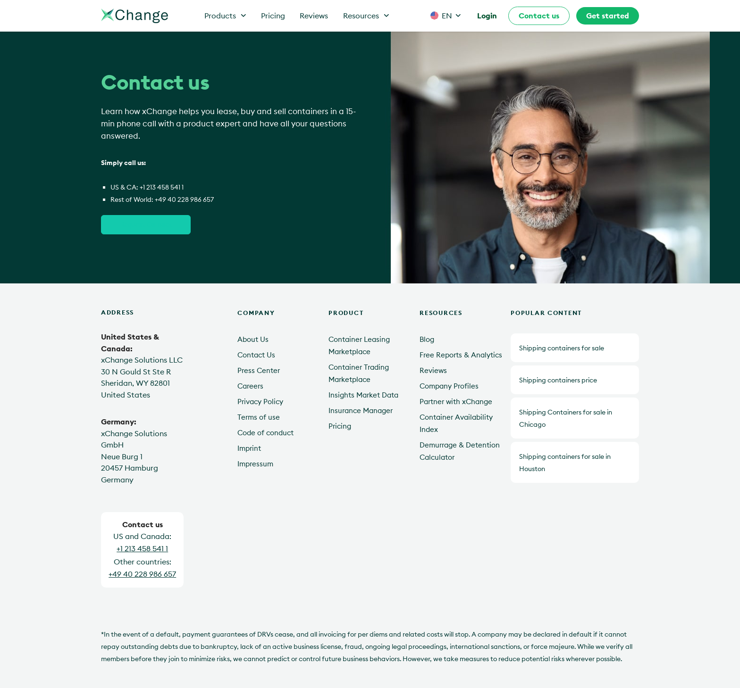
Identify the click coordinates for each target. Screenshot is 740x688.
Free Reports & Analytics (461, 354)
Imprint (249, 448)
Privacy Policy (260, 401)
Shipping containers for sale (561, 348)
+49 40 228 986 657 (184, 199)
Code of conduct (265, 432)
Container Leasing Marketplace (359, 345)
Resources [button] (366, 15)
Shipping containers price (558, 380)
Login (487, 15)
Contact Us (256, 354)
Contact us (539, 15)
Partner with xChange (456, 401)
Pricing (273, 15)
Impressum (255, 463)
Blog (427, 339)
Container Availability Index (456, 423)
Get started (607, 15)
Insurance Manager (360, 410)
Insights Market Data (363, 394)
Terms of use (258, 417)
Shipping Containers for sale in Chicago (565, 418)
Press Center (258, 370)
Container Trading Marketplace (358, 373)
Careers (250, 385)
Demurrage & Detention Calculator (460, 451)
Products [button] (225, 15)
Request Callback (146, 224)
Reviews (314, 15)
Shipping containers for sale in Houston (565, 462)
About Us (253, 339)
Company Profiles (449, 385)
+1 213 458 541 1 (162, 187)
